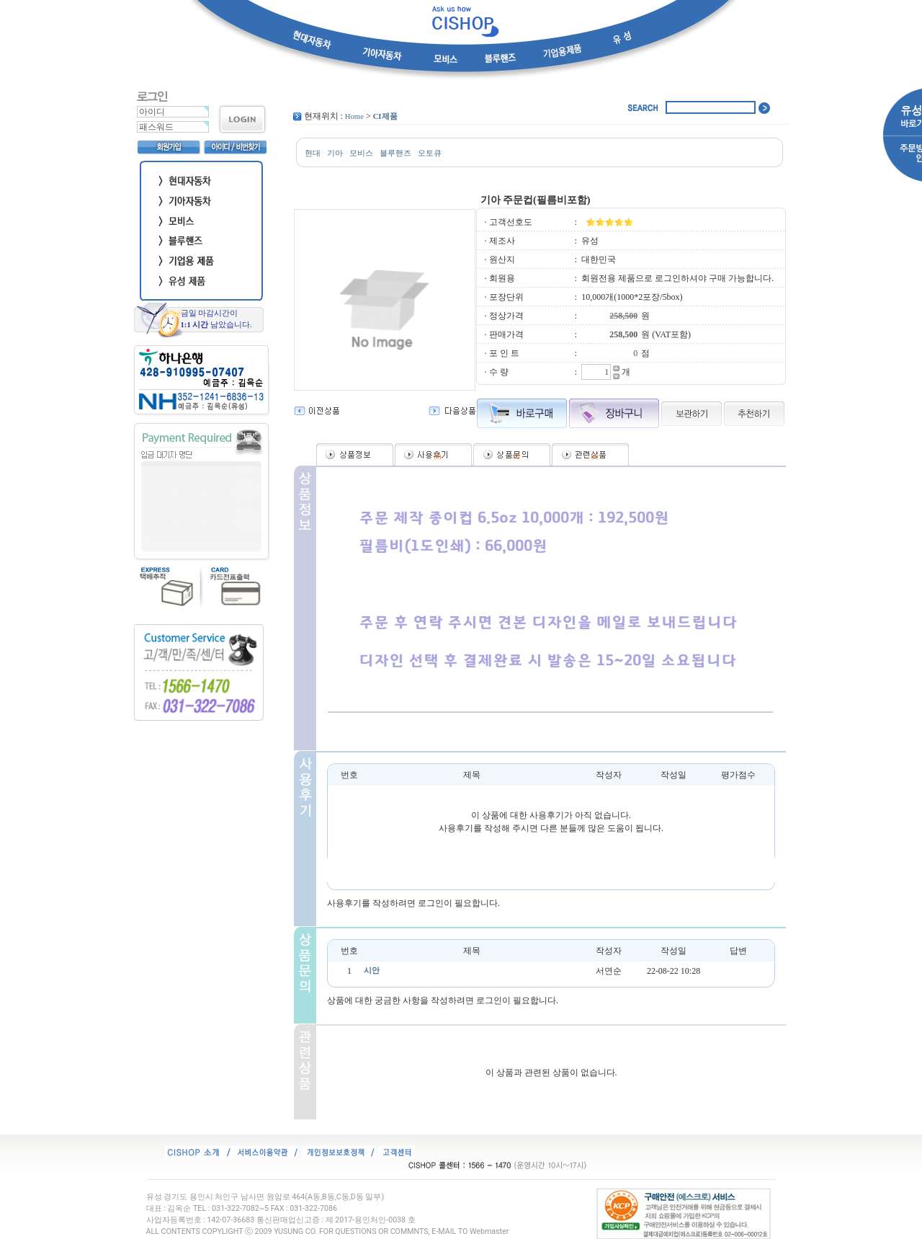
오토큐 (430, 153)
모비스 (361, 153)
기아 (335, 153)
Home (354, 116)
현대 (313, 153)
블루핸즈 (395, 153)
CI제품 (385, 116)
